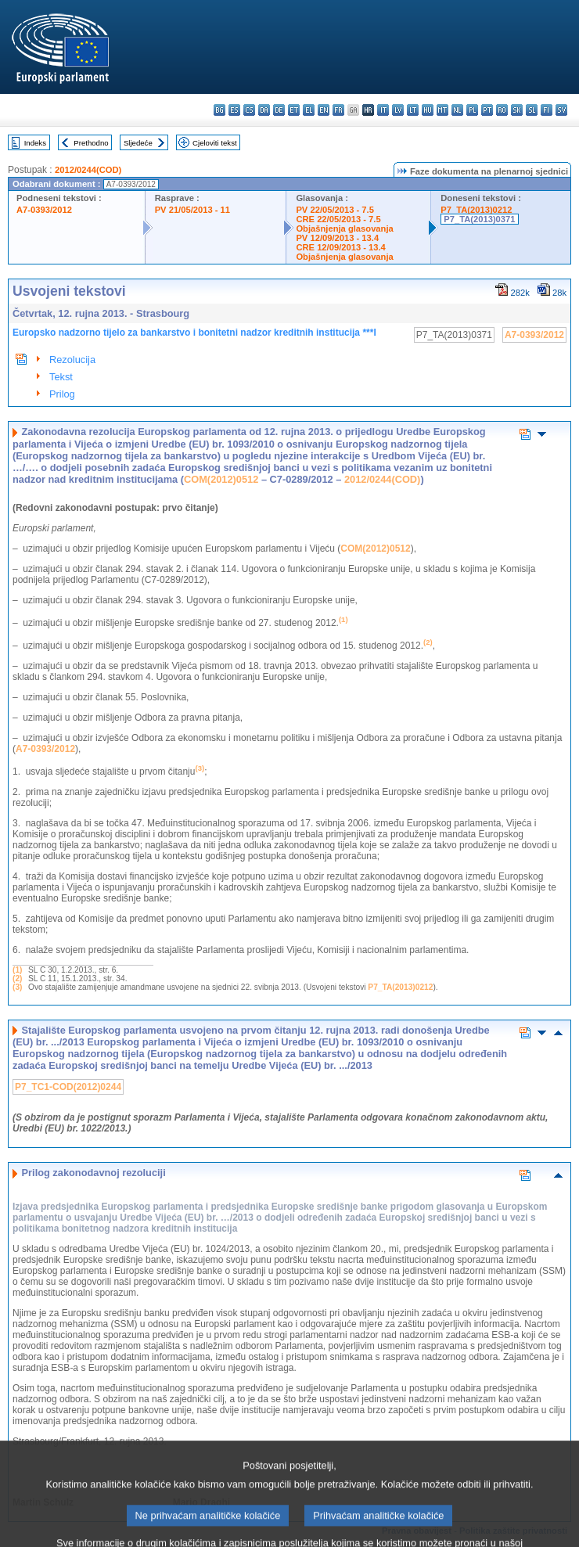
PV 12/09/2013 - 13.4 (337, 238)
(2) (17, 978)
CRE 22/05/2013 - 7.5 (338, 219)
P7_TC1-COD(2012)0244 (68, 1086)
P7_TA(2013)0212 (476, 209)
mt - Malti (442, 110)
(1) (17, 970)
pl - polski (472, 110)
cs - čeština (249, 110)
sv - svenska (561, 110)
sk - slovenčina (517, 110)
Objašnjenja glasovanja (344, 228)
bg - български (219, 110)
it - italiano (383, 110)
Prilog (62, 394)
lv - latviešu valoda (398, 110)
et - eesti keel (294, 110)
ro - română (502, 110)
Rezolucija (72, 359)
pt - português (487, 110)
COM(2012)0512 (221, 479)
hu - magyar (427, 110)
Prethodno (91, 143)
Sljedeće (138, 143)
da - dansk (264, 110)
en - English (323, 110)
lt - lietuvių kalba (413, 110)
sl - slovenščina (532, 110)
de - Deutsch (279, 110)
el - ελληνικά (309, 110)
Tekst (61, 377)
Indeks (35, 143)
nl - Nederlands (457, 110)
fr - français (338, 110)
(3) (17, 987)
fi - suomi (546, 110)
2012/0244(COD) (88, 169)
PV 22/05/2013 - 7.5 (335, 209)
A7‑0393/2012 (45, 748)
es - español (234, 110)
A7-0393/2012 (44, 209)
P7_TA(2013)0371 (479, 219)
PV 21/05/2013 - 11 (192, 209)
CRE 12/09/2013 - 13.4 (340, 247)
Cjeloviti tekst (214, 143)
